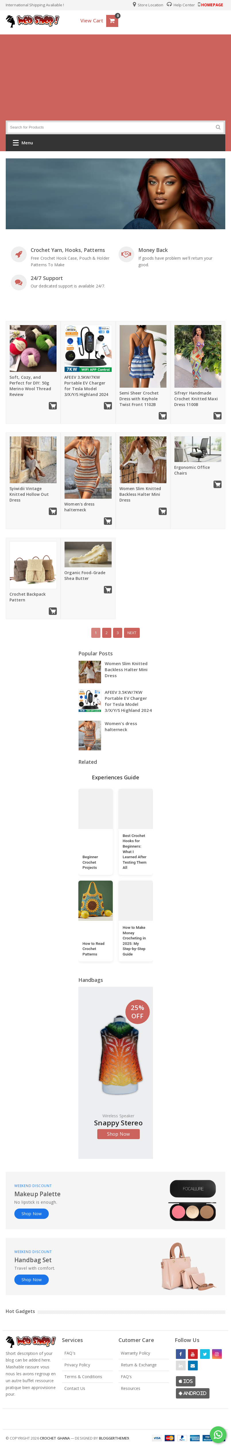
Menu (23, 144)
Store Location (148, 4)
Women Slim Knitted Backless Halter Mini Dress (140, 494)
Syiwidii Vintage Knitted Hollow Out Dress (29, 494)
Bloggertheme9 (114, 1438)
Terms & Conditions (83, 1376)
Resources (131, 1388)
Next (131, 632)
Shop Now (118, 1134)
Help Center (181, 4)
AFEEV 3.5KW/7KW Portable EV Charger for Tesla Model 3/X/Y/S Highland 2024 (86, 385)
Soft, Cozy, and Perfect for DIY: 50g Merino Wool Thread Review (30, 385)
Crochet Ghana (55, 1438)
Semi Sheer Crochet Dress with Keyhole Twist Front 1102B (139, 398)
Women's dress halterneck (79, 506)
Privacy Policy (77, 1365)
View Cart (91, 20)
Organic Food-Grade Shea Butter (84, 575)
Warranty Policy (135, 1353)
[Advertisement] (115, 77)
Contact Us (74, 1388)
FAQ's (69, 1353)
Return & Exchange (139, 1365)
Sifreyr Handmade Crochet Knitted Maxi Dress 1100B (196, 398)
